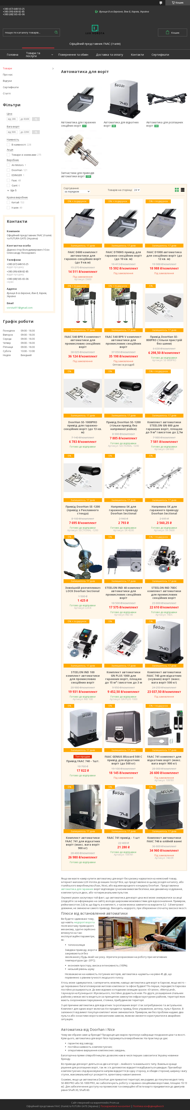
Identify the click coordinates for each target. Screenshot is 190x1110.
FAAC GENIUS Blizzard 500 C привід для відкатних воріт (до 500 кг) (123, 760)
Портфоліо (14, 64)
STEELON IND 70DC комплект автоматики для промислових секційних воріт (164, 593)
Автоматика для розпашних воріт (164, 124)
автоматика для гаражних (77, 889)
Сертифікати (160, 54)
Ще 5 (13, 190)
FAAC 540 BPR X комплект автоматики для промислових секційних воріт (83, 342)
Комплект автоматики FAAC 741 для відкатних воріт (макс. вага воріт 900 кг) (82, 843)
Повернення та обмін (73, 54)
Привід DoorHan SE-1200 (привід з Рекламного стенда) (83, 510)
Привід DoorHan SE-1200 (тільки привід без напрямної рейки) (123, 425)
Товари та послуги (33, 54)
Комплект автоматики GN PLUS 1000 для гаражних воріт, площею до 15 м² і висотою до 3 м (123, 677)
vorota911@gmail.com (20, 307)
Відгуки (7, 80)
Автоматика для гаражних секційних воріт (78, 124)
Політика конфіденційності (148, 1106)
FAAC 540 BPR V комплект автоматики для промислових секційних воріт (123, 342)
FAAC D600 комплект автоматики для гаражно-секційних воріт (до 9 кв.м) (82, 257)
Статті (7, 93)
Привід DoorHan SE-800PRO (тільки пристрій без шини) (164, 340)
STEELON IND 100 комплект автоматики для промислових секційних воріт (83, 677)
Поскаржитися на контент (115, 1106)
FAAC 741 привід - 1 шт (123, 838)
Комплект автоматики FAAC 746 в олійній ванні (164, 839)
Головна (12, 54)
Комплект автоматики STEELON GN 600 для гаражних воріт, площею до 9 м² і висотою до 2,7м (164, 427)
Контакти (137, 54)
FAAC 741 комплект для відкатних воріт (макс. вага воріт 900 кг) (164, 760)
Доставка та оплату (109, 54)
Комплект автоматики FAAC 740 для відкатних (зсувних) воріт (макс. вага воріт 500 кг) (164, 677)
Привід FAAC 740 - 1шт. (82, 761)
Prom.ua (114, 1102)
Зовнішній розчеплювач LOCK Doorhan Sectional (82, 589)
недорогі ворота (84, 922)
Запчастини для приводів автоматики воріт (77, 174)
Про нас (8, 74)
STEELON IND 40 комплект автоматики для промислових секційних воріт (123, 593)
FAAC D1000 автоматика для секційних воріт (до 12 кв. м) (164, 255)
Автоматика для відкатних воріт (121, 124)
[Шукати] (56, 32)
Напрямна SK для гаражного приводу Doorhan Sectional (123, 510)
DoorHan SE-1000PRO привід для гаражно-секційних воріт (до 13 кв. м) (83, 427)
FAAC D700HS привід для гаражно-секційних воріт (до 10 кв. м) (123, 255)
